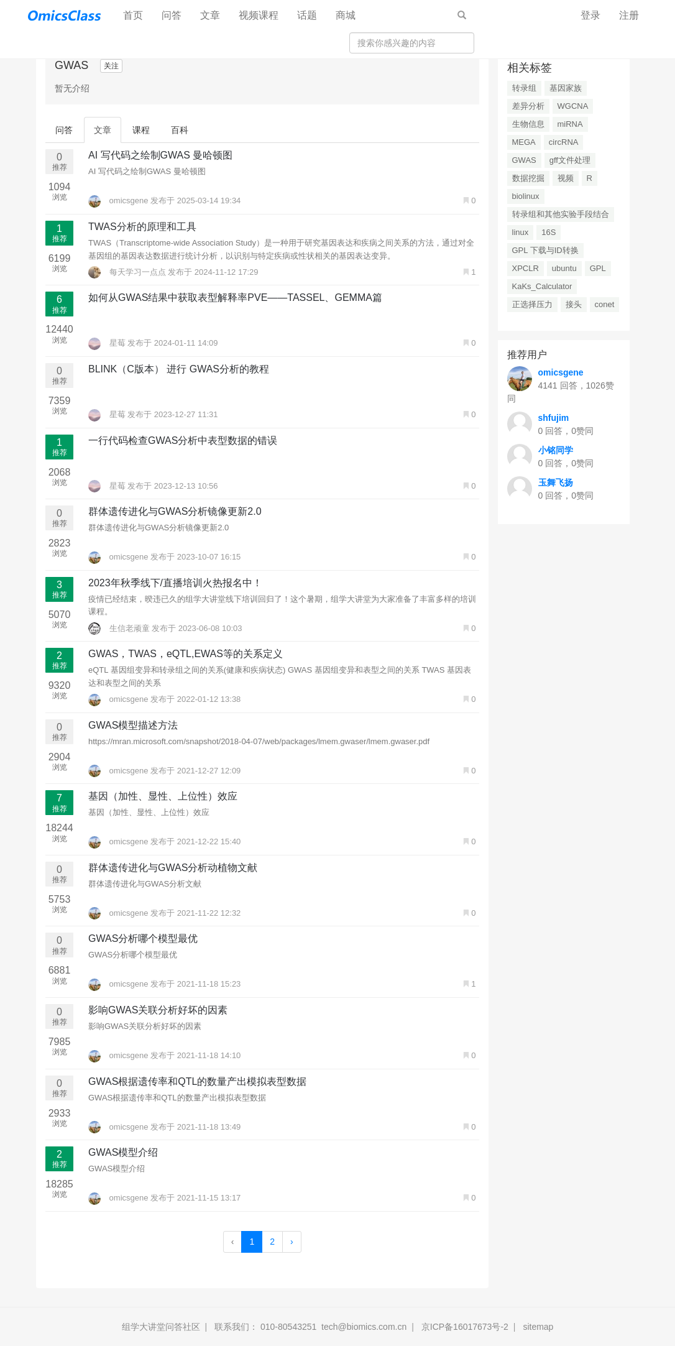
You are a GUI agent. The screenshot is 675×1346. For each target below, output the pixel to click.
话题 (307, 15)
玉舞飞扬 (555, 482)
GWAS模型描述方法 (133, 725)
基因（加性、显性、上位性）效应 (162, 796)
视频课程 (258, 15)
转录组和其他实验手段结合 (560, 214)
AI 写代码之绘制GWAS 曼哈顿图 (160, 155)
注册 (629, 15)
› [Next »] (291, 1242)
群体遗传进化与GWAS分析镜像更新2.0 (175, 511)
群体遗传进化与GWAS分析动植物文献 (172, 867)
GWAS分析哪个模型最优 (143, 938)
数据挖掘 (528, 178)
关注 (111, 66)
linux (520, 232)
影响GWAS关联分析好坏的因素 (157, 1010)
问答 (171, 15)
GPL (598, 268)
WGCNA (573, 106)
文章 (210, 15)
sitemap (538, 1327)
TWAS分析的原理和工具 (142, 226)
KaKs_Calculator (542, 286)
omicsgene (119, 200)
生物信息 (528, 124)
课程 (141, 130)
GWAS (524, 160)
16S (548, 232)
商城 (346, 15)
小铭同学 (555, 450)
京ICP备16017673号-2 (464, 1327)
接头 (574, 304)
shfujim (553, 418)
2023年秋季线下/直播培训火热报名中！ (175, 583)
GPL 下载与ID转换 (545, 250)
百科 (179, 130)
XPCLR (525, 268)
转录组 (524, 88)
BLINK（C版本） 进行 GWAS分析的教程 (178, 369)
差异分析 (528, 106)
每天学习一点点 (128, 272)
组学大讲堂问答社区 (161, 1327)
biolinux (526, 196)
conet (605, 304)
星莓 (107, 343)
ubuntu (564, 268)
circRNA (564, 142)
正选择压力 (532, 304)
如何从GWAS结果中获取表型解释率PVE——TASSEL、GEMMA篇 (235, 297)
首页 (137, 15)
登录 (590, 15)
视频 (566, 178)
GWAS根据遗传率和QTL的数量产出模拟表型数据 (197, 1081)
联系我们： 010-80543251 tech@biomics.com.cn (310, 1327)
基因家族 (565, 88)
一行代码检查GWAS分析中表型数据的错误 (182, 440)
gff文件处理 (569, 160)
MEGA (524, 142)
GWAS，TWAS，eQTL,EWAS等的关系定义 (185, 653)
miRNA (570, 124)
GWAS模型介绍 (123, 1152)
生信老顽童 (120, 628)
